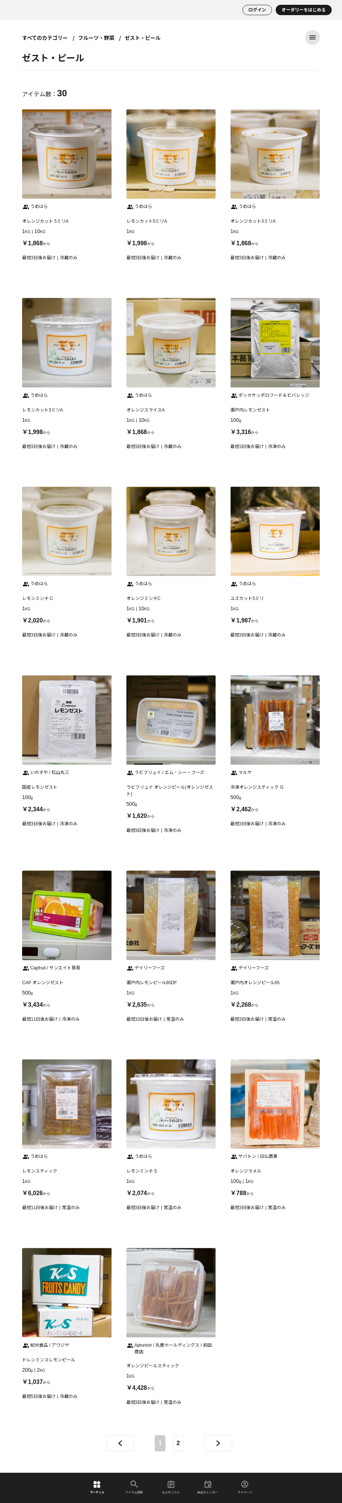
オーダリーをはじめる (304, 10)
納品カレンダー (208, 1487)
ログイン (257, 10)
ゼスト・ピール (143, 37)
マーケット (97, 1487)
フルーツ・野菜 (96, 37)
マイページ (244, 1487)
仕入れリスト (171, 1487)
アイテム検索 (134, 1487)
